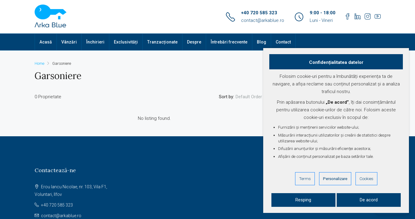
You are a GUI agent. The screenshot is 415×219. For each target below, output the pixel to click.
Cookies (366, 178)
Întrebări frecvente (229, 42)
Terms (305, 178)
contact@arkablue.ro (262, 20)
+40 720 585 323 (259, 13)
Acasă (45, 42)
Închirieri (95, 42)
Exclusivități (126, 42)
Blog (261, 42)
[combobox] (254, 96)
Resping (303, 200)
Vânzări (69, 42)
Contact (283, 42)
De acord (369, 200)
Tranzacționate (162, 42)
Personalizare (335, 178)
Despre (194, 42)
